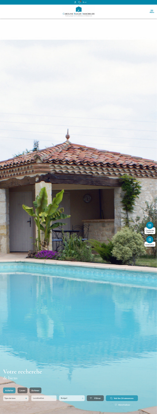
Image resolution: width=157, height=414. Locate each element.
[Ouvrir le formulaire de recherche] (95, 402)
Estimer (35, 394)
